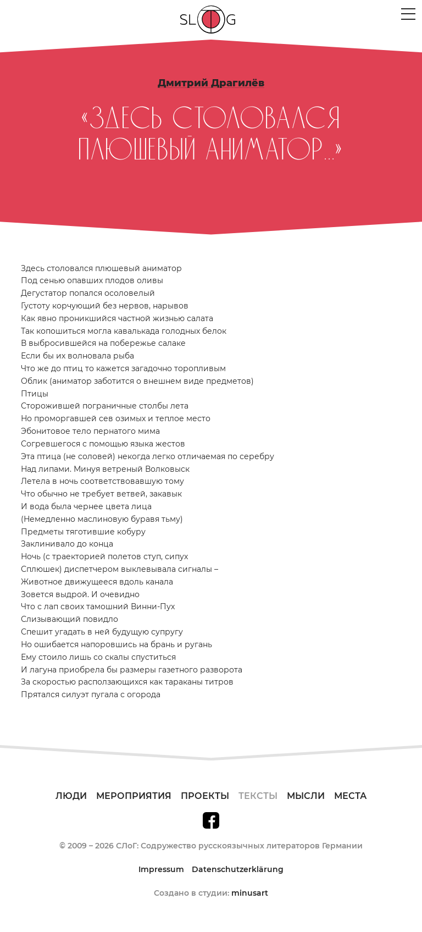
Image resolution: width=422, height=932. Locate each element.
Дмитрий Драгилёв (211, 83)
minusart (249, 893)
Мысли (306, 796)
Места (350, 796)
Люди (71, 796)
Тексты (257, 796)
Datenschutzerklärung (238, 869)
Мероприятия (133, 796)
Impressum (161, 869)
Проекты (205, 796)
